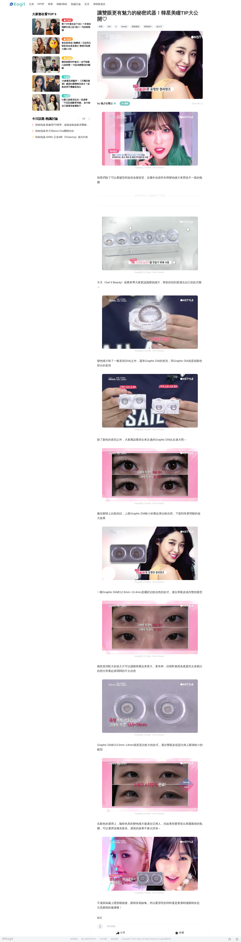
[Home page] (17, 4)
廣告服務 (114, 939)
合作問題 (103, 939)
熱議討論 (76, 4)
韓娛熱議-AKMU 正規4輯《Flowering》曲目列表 (61, 137)
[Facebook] (229, 939)
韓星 (50, 4)
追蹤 (125, 103)
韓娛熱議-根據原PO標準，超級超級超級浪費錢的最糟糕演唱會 (63, 124)
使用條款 (74, 939)
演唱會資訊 (99, 4)
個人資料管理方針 (88, 939)
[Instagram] (237, 939)
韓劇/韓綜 (62, 4)
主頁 (31, 4)
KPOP (41, 4)
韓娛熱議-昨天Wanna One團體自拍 (54, 131)
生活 (86, 4)
